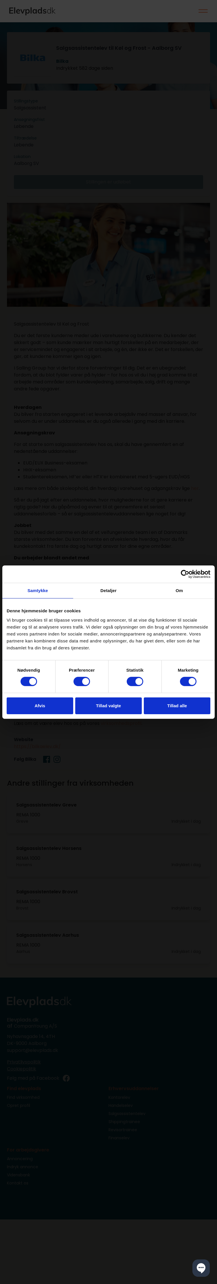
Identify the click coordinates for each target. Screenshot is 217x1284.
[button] (201, 1268)
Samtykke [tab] (37, 590)
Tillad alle (177, 705)
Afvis (39, 705)
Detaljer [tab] (108, 590)
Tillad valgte (108, 705)
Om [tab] (179, 590)
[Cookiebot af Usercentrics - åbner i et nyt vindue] (185, 574)
